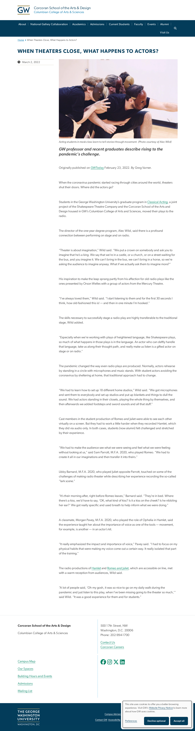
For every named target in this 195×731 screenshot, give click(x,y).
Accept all (179, 721)
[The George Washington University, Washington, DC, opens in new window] (29, 717)
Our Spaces (25, 668)
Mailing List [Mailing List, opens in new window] (25, 691)
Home (21, 40)
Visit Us (164, 32)
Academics (79, 24)
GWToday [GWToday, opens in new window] (97, 167)
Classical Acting (157, 202)
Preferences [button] (131, 721)
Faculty (138, 24)
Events (151, 24)
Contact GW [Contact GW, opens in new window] (101, 720)
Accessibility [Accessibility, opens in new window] (114, 720)
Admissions (97, 24)
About (22, 24)
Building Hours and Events (35, 676)
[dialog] (157, 714)
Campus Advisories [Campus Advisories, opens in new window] (114, 714)
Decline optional (156, 721)
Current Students (119, 24)
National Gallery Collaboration (49, 24)
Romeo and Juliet (118, 568)
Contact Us (108, 642)
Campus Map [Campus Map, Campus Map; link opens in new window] (27, 661)
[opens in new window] (104, 664)
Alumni (164, 24)
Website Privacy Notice (161, 708)
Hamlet (96, 568)
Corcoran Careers (112, 647)
